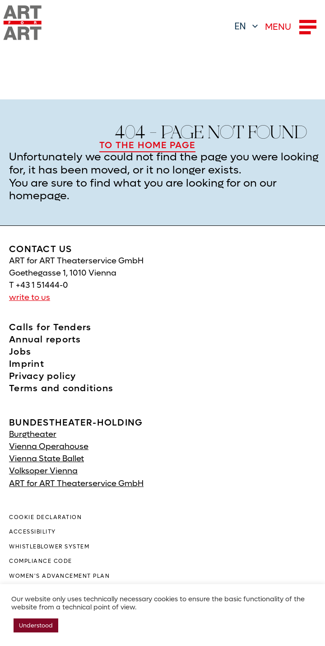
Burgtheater (32, 434)
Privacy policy (42, 376)
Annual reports (45, 340)
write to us (29, 297)
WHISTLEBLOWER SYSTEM (49, 546)
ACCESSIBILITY (32, 531)
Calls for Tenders (50, 327)
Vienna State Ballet (46, 459)
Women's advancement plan (59, 576)
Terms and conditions (61, 388)
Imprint (26, 364)
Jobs (20, 352)
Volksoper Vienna (43, 471)
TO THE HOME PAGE (147, 145)
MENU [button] (290, 27)
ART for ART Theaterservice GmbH (76, 483)
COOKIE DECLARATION (45, 517)
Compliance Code (40, 561)
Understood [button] (36, 625)
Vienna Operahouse (48, 446)
